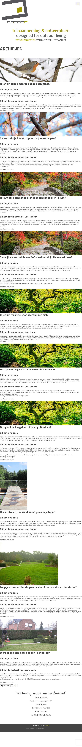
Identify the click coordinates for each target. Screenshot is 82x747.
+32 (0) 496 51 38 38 (41, 715)
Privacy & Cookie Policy (30, 728)
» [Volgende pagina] (16, 686)
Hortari (46, 725)
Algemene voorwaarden (40, 728)
